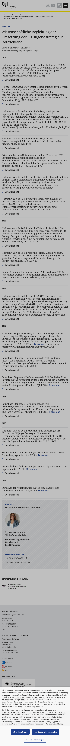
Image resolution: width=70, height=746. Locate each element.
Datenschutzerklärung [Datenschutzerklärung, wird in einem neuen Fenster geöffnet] (54, 725)
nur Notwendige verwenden (46, 733)
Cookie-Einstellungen (35, 741)
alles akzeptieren (20, 733)
